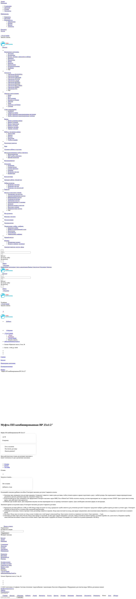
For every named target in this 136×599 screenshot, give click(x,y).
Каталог (3, 538)
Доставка (7, 467)
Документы (7, 11)
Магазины (7, 18)
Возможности (8, 20)
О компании (8, 6)
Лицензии (7, 7)
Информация (4, 551)
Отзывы (6, 9)
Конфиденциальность (7, 588)
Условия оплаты (5, 562)
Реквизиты (7, 17)
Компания (4, 541)
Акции (3, 539)
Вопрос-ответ (5, 567)
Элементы (11, 26)
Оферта (3, 590)
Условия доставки (6, 563)
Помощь (3, 559)
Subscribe (20, 597)
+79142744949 (5, 36)
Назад (10, 335)
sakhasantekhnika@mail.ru (12, 341)
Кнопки (10, 23)
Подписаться (4, 533)
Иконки (10, 25)
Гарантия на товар (6, 565)
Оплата (6, 465)
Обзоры (3, 568)
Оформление (11, 21)
